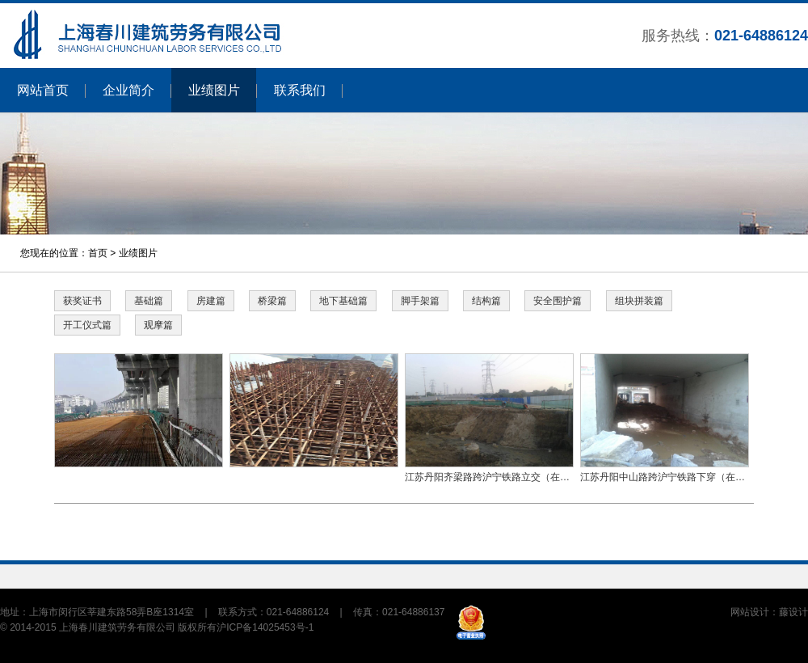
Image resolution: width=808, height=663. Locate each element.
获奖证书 (82, 300)
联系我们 (300, 90)
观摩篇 (158, 325)
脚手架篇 (420, 300)
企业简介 (128, 90)
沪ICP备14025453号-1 (265, 627)
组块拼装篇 (639, 300)
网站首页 (43, 90)
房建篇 (210, 300)
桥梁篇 (272, 300)
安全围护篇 (557, 300)
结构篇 (486, 300)
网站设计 (749, 612)
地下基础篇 (343, 300)
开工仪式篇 (87, 325)
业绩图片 (214, 90)
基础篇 (148, 300)
